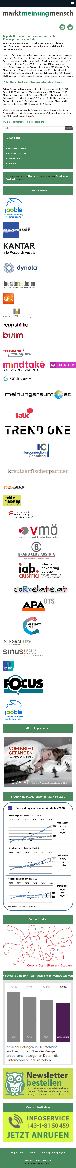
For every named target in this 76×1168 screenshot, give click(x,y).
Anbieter (13, 163)
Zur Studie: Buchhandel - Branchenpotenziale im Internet (35, 82)
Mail (62, 27)
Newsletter (33, 176)
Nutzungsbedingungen (53, 1152)
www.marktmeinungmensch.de (38, 1160)
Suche (68, 128)
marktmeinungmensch (38, 13)
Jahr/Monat (14, 158)
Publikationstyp (17, 153)
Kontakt (32, 1152)
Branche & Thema (17, 148)
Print (70, 27)
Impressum (17, 1152)
